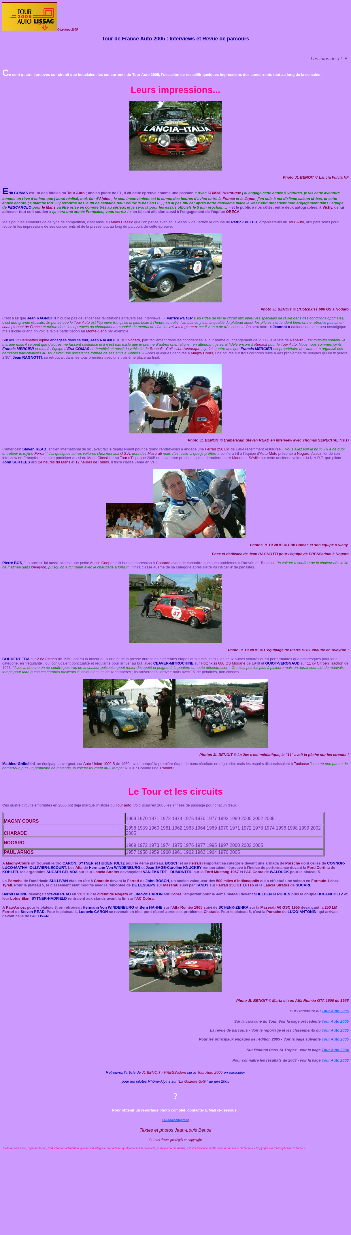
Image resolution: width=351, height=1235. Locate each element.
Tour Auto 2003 (335, 1060)
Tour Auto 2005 (335, 1021)
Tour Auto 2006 (335, 1011)
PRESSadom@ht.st (175, 1120)
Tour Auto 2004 (335, 1050)
